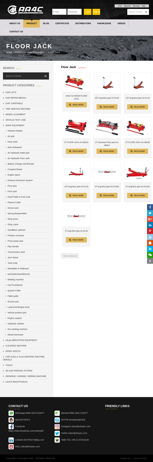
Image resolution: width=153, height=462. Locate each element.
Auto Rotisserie (13, 147)
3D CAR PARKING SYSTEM (17, 371)
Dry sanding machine (15, 329)
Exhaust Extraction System (18, 180)
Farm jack (10, 191)
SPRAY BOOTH (11, 351)
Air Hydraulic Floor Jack (17, 158)
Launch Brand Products (15, 382)
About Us (14, 23)
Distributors (83, 23)
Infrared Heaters (13, 131)
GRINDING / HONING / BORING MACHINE (24, 376)
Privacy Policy (140, 458)
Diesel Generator (13, 334)
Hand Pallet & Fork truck (17, 197)
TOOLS (8, 365)
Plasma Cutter (12, 202)
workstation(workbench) (17, 274)
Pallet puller (11, 296)
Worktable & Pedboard (16, 268)
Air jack (9, 136)
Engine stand (12, 175)
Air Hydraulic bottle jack (16, 153)
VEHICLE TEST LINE (14, 120)
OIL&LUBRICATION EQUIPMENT (20, 340)
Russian (136, 6)
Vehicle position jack (15, 312)
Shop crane (11, 224)
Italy (143, 6)
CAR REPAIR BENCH (14, 98)
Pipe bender (11, 246)
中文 (120, 6)
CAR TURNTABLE (13, 103)
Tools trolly (10, 263)
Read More (76, 105)
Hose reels (11, 142)
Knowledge (104, 23)
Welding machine (14, 279)
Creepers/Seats (13, 169)
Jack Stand (11, 257)
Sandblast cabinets (14, 230)
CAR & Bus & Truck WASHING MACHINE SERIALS (24, 358)
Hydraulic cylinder (14, 323)
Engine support (13, 318)
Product (31, 23)
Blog (46, 23)
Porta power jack (13, 241)
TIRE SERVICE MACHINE (16, 109)
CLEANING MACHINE (14, 345)
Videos (121, 23)
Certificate (62, 23)
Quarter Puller (12, 290)
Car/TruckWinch (13, 285)
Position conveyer (14, 235)
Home (9, 52)
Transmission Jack (14, 252)
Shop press (11, 219)
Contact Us (16, 31)
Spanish (127, 6)
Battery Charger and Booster (19, 164)
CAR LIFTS (9, 92)
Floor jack (54, 52)
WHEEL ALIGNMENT (14, 114)
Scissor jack (11, 208)
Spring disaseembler (15, 213)
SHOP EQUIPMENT (36, 52)
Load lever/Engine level (16, 307)
